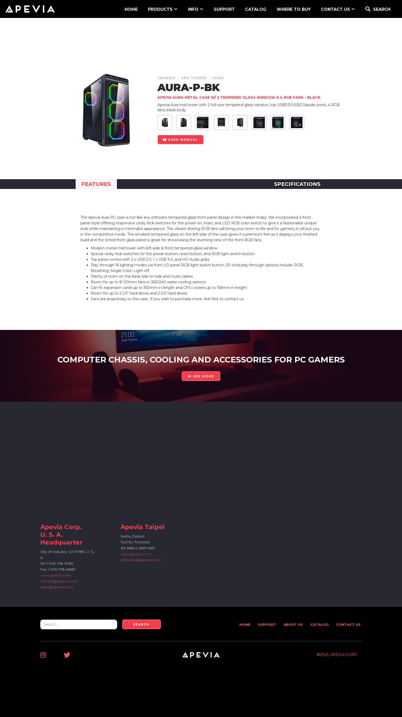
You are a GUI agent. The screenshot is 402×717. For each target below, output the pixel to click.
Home (244, 624)
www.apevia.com (55, 575)
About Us (293, 624)
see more (201, 376)
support (224, 9)
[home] (30, 9)
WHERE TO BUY (294, 9)
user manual (180, 140)
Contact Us (348, 624)
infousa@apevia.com (59, 581)
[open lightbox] (164, 122)
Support (267, 624)
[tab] (96, 184)
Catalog (255, 9)
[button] (163, 9)
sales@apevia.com (57, 587)
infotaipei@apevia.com (141, 560)
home (131, 9)
